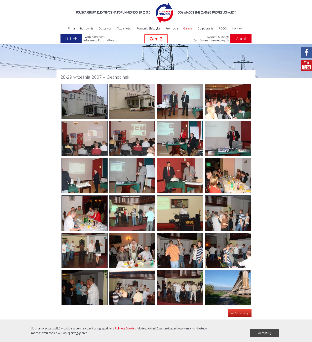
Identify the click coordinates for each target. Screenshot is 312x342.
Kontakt (237, 28)
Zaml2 (156, 39)
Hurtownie (86, 28)
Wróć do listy (240, 313)
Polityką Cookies (125, 328)
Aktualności (124, 28)
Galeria (187, 28)
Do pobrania (205, 28)
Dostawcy (104, 28)
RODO (223, 28)
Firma (71, 28)
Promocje (171, 28)
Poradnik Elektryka (148, 28)
